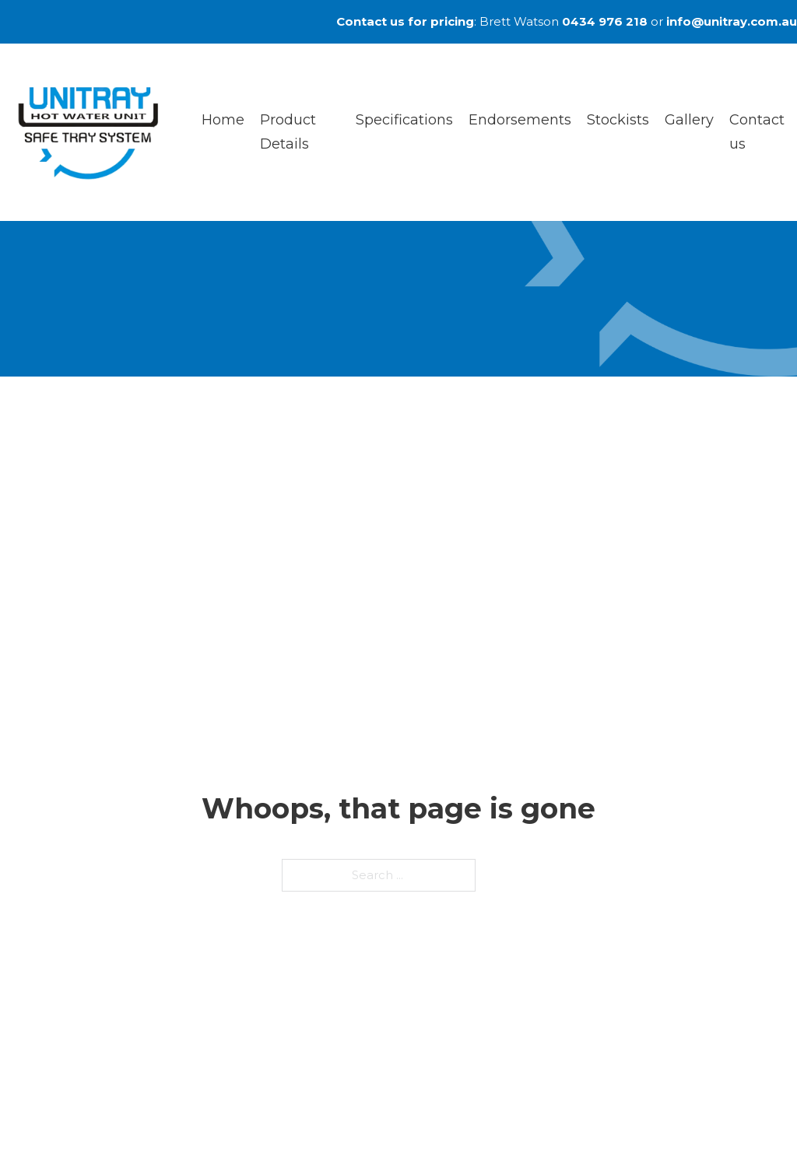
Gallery (689, 119)
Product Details (288, 131)
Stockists (618, 119)
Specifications (404, 119)
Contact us (757, 131)
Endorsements (520, 119)
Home (223, 119)
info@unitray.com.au (731, 21)
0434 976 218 (605, 21)
